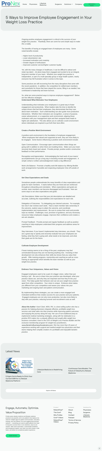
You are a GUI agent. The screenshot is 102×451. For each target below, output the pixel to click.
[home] (11, 4)
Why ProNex (58, 415)
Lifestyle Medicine (43, 4)
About (70, 410)
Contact (71, 415)
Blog (70, 412)
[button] (68, 4)
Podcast (71, 417)
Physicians (33, 4)
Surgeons (58, 4)
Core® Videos (58, 417)
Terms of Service (74, 420)
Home (25, 4)
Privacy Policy (73, 423)
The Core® (57, 412)
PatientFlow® (58, 410)
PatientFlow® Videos (58, 421)
